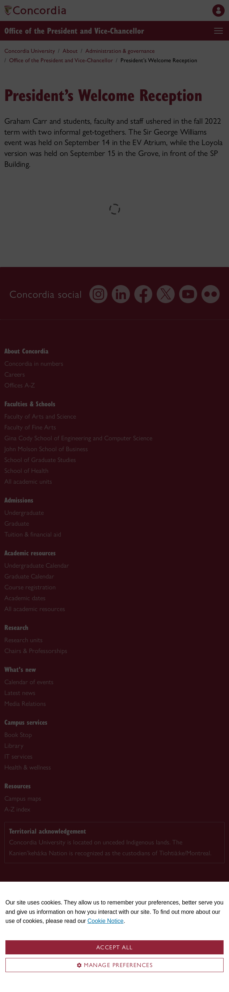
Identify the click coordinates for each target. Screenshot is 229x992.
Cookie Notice (106, 921)
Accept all (114, 947)
